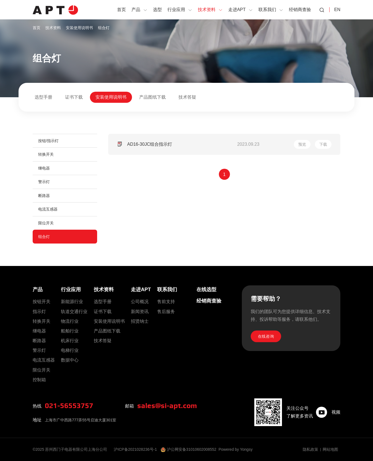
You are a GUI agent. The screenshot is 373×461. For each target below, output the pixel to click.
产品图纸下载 (152, 97)
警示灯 (44, 182)
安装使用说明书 (79, 27)
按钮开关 (41, 301)
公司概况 (140, 301)
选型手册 (43, 97)
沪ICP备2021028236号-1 (135, 449)
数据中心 (70, 360)
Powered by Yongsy (236, 449)
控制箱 (39, 379)
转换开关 (46, 154)
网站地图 (330, 449)
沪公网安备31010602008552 (191, 449)
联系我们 (167, 289)
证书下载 (74, 97)
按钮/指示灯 (48, 141)
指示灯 (39, 311)
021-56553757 (69, 405)
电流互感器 (48, 209)
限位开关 (46, 223)
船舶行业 (70, 331)
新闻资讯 (140, 311)
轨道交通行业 (74, 311)
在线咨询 (266, 336)
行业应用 (71, 289)
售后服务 (166, 311)
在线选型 (206, 289)
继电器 (44, 168)
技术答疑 (187, 97)
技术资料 (53, 27)
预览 (302, 144)
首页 (36, 27)
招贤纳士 (140, 321)
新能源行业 (72, 301)
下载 (323, 144)
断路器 (44, 195)
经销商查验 (208, 301)
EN (337, 9)
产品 (38, 289)
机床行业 (70, 340)
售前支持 (166, 301)
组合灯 (104, 27)
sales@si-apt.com (167, 405)
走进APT (141, 289)
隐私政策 (310, 449)
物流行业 (70, 321)
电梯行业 (70, 350)
